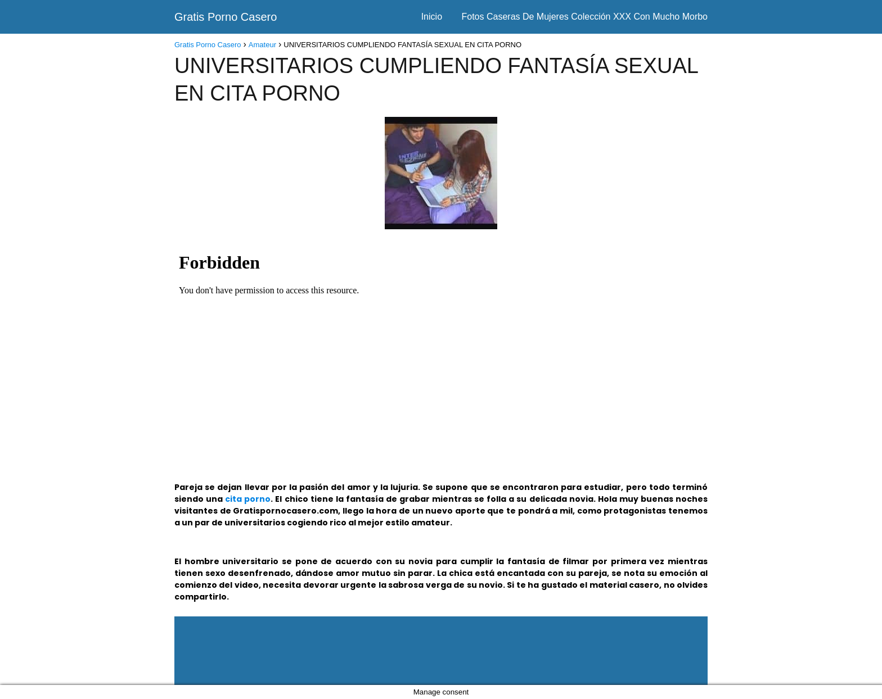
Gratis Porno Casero (225, 17)
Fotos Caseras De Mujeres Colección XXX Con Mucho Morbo (584, 16)
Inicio (431, 16)
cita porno (248, 499)
